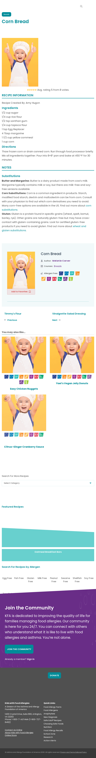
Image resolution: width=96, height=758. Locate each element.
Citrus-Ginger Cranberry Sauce (24, 446)
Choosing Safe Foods (53, 724)
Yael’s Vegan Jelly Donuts (72, 383)
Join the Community (19, 649)
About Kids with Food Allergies (19, 733)
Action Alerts (50, 740)
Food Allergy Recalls (53, 730)
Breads (58, 266)
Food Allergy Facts (52, 707)
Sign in (31, 659)
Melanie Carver (61, 260)
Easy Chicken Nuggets (24, 388)
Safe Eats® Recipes (52, 720)
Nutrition (48, 727)
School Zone (49, 734)
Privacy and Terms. (67, 752)
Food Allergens (51, 710)
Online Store (11, 736)
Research (48, 737)
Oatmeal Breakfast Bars (48, 551)
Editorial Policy (81, 752)
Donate (54, 675)
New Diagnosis (50, 717)
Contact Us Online (13, 730)
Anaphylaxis (49, 714)
